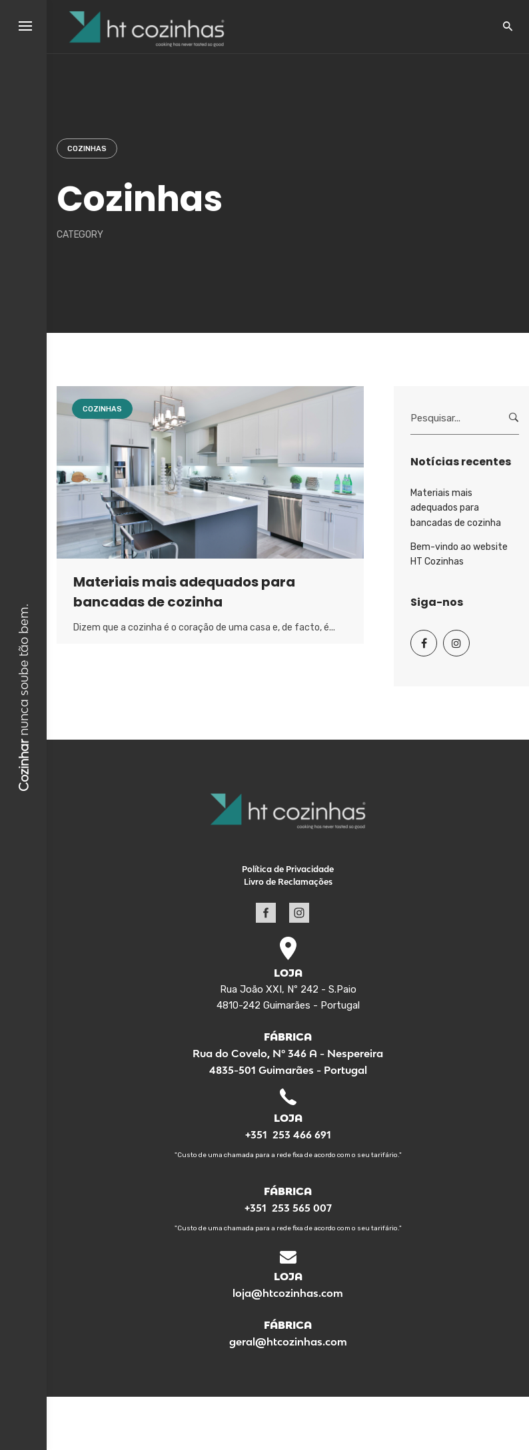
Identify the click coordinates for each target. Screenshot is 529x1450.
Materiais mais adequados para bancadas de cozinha (455, 508)
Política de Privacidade (288, 869)
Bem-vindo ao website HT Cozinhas (459, 554)
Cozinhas (87, 148)
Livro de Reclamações (288, 882)
